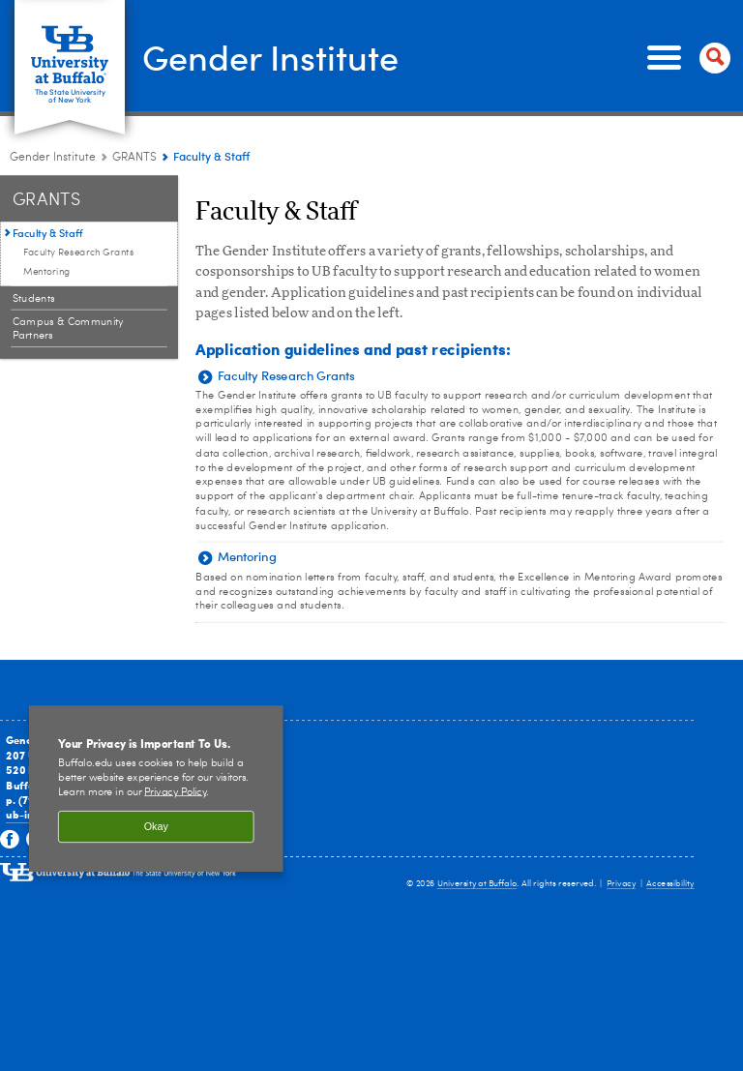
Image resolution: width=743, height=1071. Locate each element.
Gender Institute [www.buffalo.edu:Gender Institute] (53, 149)
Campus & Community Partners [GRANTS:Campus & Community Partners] (68, 321)
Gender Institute (257, 52)
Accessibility (670, 875)
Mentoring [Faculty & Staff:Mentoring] (47, 263)
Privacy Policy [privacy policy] (175, 783)
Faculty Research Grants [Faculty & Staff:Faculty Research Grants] (78, 244)
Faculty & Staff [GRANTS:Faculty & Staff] (48, 224)
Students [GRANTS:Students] (34, 289)
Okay (156, 818)
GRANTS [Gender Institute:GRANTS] (134, 149)
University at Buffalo (477, 875)
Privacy (621, 875)
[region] (156, 780)
